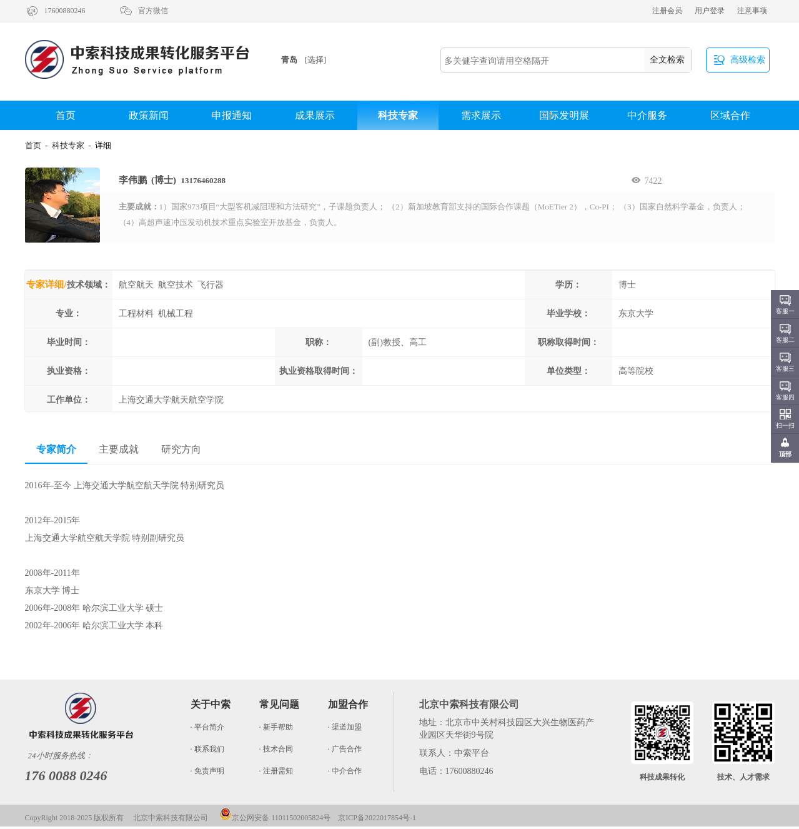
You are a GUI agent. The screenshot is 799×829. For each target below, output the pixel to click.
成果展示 (315, 115)
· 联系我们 (207, 749)
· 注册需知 (276, 770)
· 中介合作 (345, 770)
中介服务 (647, 115)
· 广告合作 (345, 749)
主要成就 (119, 449)
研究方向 (181, 449)
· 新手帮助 (276, 727)
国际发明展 (564, 115)
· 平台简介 (207, 727)
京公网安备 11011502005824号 (274, 817)
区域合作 (730, 115)
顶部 (785, 454)
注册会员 (667, 10)
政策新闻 (149, 115)
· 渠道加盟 (345, 727)
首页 (66, 115)
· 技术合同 (276, 749)
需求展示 (481, 115)
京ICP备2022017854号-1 (377, 817)
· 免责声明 (207, 770)
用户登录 (710, 10)
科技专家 (398, 115)
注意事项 (752, 10)
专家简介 (56, 449)
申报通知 (232, 115)
